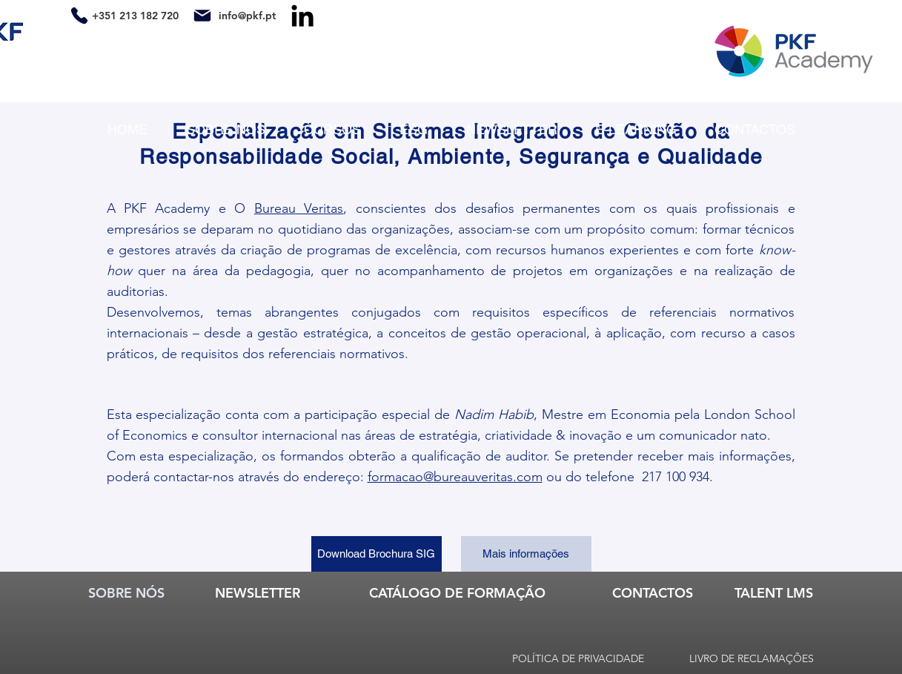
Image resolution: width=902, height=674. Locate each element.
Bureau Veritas (298, 208)
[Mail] (202, 15)
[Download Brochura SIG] (376, 554)
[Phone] (79, 15)
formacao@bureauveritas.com (455, 477)
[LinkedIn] (302, 15)
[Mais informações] (526, 554)
